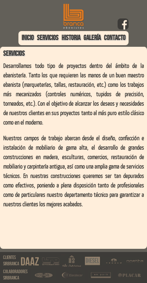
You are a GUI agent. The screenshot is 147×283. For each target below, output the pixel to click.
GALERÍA (92, 38)
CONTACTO (114, 38)
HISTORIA (71, 38)
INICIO (28, 38)
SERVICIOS (47, 38)
